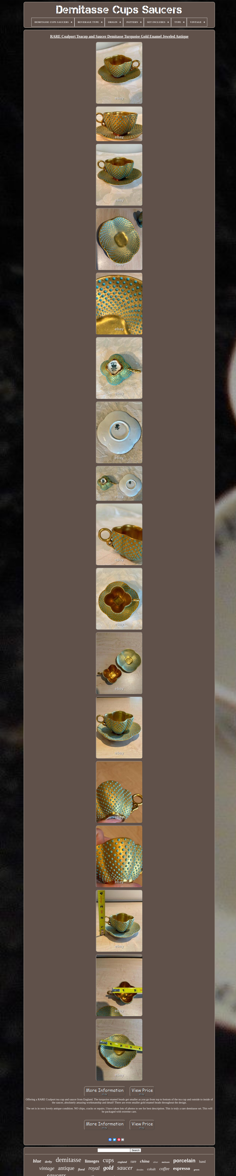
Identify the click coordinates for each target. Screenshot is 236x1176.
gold (108, 1168)
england (122, 1161)
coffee (164, 1168)
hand (202, 1161)
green (196, 1169)
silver (155, 1162)
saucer (125, 1167)
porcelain (184, 1160)
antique (66, 1168)
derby (48, 1161)
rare (133, 1161)
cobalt (151, 1169)
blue (37, 1160)
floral (81, 1169)
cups (108, 1160)
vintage (46, 1168)
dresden (139, 1169)
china (144, 1161)
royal (94, 1168)
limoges (92, 1161)
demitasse (68, 1159)
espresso (181, 1168)
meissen (166, 1162)
